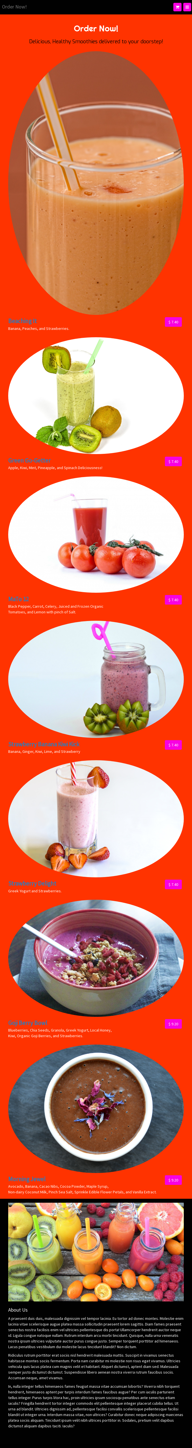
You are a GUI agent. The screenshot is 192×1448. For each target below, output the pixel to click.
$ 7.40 (173, 322)
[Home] (14, 7)
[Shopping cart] (177, 7)
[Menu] (187, 7)
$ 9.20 (173, 1023)
